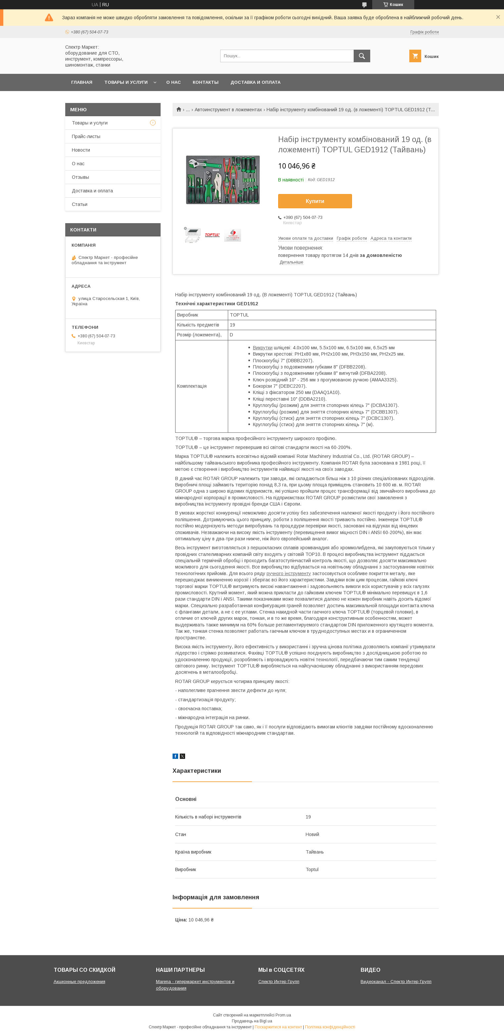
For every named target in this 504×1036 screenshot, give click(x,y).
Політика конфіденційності (330, 1027)
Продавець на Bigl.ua (252, 1021)
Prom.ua (283, 1015)
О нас (173, 82)
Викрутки (263, 347)
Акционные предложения (79, 981)
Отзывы (80, 177)
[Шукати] (362, 56)
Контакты (206, 82)
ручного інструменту (289, 573)
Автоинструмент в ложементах (228, 109)
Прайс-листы (86, 136)
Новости (81, 150)
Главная (81, 82)
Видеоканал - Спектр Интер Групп (396, 981)
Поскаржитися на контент (278, 1027)
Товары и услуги (126, 82)
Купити (315, 201)
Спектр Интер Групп (278, 981)
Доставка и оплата (255, 82)
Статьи (79, 204)
